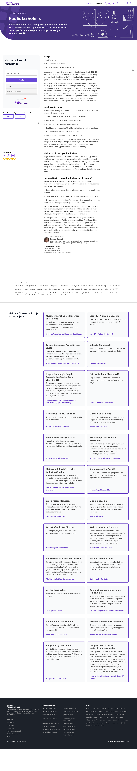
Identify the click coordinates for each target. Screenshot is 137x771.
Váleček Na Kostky (97, 289)
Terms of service (21, 741)
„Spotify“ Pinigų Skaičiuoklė (101, 334)
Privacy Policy (11, 741)
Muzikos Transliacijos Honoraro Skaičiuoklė (64, 334)
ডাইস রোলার (18, 293)
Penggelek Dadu (31, 286)
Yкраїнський (95, 726)
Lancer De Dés (95, 293)
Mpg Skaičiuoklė (96, 516)
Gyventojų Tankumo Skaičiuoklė (103, 634)
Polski (121, 717)
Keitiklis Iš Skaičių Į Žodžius (57, 426)
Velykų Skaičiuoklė (54, 610)
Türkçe (101, 711)
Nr (20, 116)
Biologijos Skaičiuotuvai (49, 708)
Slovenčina (123, 711)
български (89, 714)
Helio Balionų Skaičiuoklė (56, 634)
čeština (107, 723)
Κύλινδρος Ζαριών (77, 289)
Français (122, 708)
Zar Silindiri (18, 295)
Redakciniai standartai (14, 731)
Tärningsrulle (43, 286)
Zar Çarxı (61, 289)
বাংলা (88, 726)
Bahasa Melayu (119, 714)
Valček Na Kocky (44, 295)
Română (115, 711)
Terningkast (64, 286)
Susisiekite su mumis (13, 734)
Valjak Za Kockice (66, 295)
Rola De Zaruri (33, 295)
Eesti (102, 726)
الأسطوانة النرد (85, 293)
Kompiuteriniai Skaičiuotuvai (51, 729)
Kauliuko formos (51, 60)
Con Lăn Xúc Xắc (114, 286)
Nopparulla (54, 286)
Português (96, 708)
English (88, 708)
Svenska (89, 717)
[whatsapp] (109, 3)
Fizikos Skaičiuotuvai (48, 726)
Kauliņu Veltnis (30, 289)
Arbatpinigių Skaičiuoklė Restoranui (105, 458)
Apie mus (10, 719)
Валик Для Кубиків (28, 293)
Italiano (110, 714)
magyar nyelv (115, 723)
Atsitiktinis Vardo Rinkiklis (101, 547)
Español (103, 708)
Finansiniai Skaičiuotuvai (49, 714)
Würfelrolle (104, 293)
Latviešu (102, 720)
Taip (8, 116)
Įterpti (89, 3)
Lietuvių (104, 714)
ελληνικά (95, 723)
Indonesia (108, 711)
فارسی (88, 723)
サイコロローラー (113, 293)
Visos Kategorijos (68, 732)
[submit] (128, 3)
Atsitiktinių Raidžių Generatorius (60, 579)
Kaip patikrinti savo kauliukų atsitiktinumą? (59, 67)
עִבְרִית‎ (101, 723)
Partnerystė (10, 728)
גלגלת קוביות (87, 289)
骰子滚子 (115, 289)
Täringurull (38, 293)
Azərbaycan (124, 720)
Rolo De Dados (54, 293)
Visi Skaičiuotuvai (68, 735)
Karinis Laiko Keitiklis (99, 579)
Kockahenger (108, 289)
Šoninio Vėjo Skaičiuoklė (100, 490)
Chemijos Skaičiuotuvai (70, 708)
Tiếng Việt (89, 720)
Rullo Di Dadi (19, 286)
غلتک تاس (67, 289)
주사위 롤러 (18, 289)
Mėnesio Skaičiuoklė (98, 426)
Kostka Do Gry (101, 286)
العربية (117, 708)
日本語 (95, 711)
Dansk (106, 717)
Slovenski (116, 720)
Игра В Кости (76, 293)
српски (109, 720)
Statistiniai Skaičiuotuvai (49, 732)
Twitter (9, 737)
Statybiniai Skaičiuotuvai (49, 711)
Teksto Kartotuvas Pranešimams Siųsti (62, 363)
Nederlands (114, 717)
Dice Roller (46, 293)
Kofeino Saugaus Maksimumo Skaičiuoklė (107, 610)
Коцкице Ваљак (42, 289)
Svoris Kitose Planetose (56, 516)
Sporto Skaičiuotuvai (69, 726)
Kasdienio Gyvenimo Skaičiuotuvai (69, 719)
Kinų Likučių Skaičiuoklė (56, 678)
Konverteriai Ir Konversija (70, 711)
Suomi (95, 717)
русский (110, 708)
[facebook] (105, 3)
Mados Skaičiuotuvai (69, 729)
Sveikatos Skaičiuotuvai (49, 719)
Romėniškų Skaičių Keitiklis (57, 458)
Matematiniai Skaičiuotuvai (50, 723)
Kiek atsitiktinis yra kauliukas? (55, 64)
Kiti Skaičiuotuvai (17, 13)
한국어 (96, 720)
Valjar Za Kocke (52, 289)
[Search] (123, 3)
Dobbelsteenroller (87, 286)
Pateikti (21, 80)
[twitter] (113, 3)
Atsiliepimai (10, 725)
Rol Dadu (25, 295)
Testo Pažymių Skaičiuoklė (57, 547)
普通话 (123, 723)
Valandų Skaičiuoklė (98, 363)
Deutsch (89, 711)
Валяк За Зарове (55, 295)
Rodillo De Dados (66, 293)
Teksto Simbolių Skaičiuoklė (101, 403)
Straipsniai (10, 722)
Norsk (101, 717)
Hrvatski (97, 714)
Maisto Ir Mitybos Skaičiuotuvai (68, 715)
